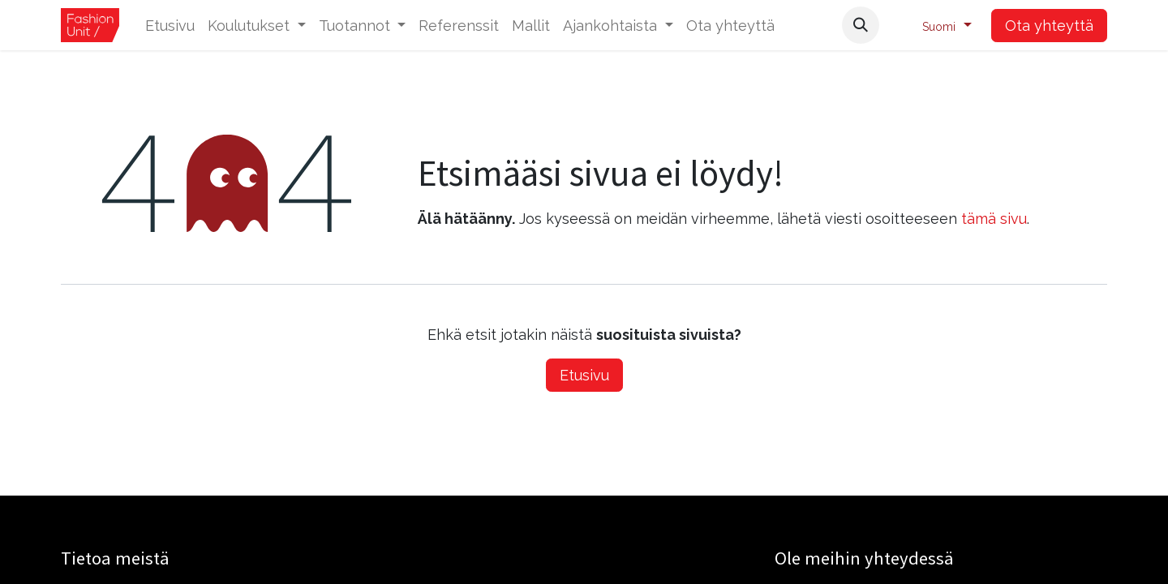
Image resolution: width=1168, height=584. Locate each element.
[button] (860, 25)
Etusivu (584, 375)
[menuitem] (170, 25)
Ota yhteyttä (1049, 25)
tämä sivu (994, 218)
